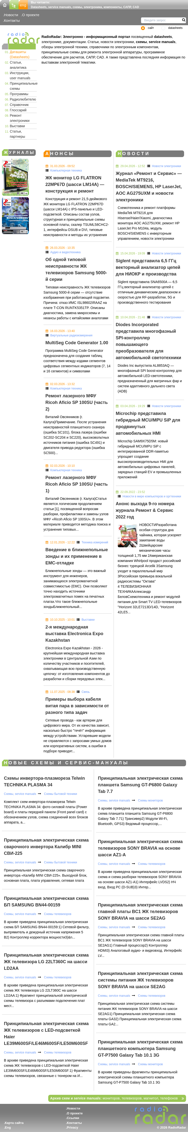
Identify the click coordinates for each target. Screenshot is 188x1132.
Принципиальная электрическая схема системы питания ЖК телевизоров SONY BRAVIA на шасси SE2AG (140, 980)
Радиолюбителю (23, 99)
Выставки (17, 126)
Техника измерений (95, 542)
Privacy (72, 1127)
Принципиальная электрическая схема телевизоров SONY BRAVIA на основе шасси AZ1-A (140, 848)
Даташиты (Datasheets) (19, 54)
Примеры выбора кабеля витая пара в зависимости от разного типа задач (77, 706)
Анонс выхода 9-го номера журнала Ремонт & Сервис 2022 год (145, 510)
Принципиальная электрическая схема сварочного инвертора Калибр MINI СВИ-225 (46, 847)
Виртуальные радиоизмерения (71, 335)
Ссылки (73, 1118)
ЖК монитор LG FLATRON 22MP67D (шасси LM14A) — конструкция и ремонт (75, 184)
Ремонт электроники (20, 118)
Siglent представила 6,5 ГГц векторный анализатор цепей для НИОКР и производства (148, 267)
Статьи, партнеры (17, 133)
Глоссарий (18, 110)
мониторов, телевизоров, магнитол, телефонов (114, 1098)
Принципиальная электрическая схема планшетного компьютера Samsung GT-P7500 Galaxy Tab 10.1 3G (140, 1049)
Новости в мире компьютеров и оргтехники (152, 496)
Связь (86, 692)
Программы (19, 94)
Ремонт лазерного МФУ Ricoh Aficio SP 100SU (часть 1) (77, 484)
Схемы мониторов (150, 800)
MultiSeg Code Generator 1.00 (77, 342)
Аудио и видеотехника (65, 252)
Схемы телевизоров (57, 914)
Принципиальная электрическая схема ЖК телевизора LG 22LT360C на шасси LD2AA (46, 962)
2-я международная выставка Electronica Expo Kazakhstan (74, 634)
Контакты (12, 20)
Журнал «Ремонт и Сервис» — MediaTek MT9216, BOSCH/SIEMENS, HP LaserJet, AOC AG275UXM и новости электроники (149, 186)
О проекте (30, 15)
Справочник (19, 105)
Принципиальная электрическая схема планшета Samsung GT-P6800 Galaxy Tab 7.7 (140, 785)
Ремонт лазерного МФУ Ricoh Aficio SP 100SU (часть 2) (77, 402)
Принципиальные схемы (23, 86)
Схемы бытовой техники (60, 794)
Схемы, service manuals (20, 794)
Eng (8, 1127)
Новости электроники (166, 166)
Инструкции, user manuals (20, 75)
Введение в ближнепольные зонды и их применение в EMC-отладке (77, 556)
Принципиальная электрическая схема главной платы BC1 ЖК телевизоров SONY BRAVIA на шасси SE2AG (140, 912)
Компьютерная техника (66, 170)
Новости (11, 15)
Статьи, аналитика (18, 64)
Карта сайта (14, 1123)
